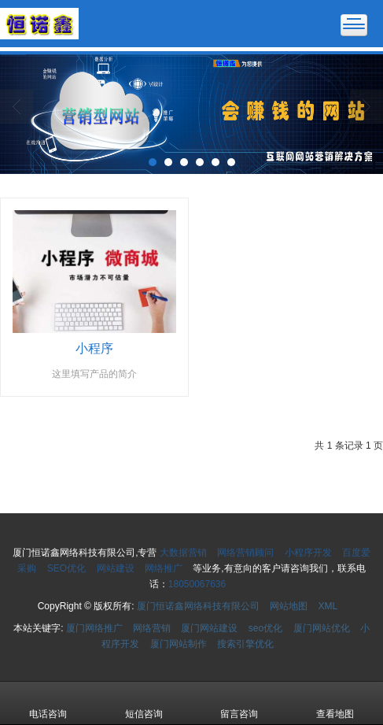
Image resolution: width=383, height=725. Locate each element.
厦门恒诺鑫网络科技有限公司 (198, 606)
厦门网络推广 (94, 628)
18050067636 (197, 584)
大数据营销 (183, 552)
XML (328, 606)
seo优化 (265, 628)
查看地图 (335, 702)
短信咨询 (144, 702)
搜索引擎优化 (245, 643)
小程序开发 (308, 552)
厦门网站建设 (209, 628)
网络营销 (152, 628)
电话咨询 (48, 702)
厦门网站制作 (178, 643)
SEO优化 (66, 568)
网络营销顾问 (245, 552)
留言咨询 (239, 702)
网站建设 (115, 568)
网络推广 (163, 568)
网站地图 (289, 606)
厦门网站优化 (321, 628)
